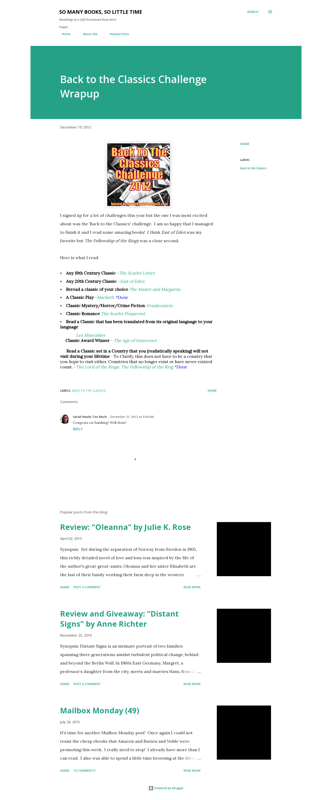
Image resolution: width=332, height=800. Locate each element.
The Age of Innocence (135, 340)
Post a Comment (87, 587)
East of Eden (132, 281)
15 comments (84, 771)
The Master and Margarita (154, 289)
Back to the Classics (253, 168)
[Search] (252, 11)
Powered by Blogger (166, 788)
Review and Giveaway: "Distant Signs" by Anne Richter (119, 619)
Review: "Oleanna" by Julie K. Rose (125, 527)
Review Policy (117, 34)
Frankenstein (160, 305)
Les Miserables (90, 335)
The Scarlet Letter (137, 273)
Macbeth (105, 297)
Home (63, 34)
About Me (87, 34)
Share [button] (244, 144)
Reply (78, 429)
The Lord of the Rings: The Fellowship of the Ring (124, 366)
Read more (192, 587)
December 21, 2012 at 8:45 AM (132, 417)
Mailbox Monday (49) (99, 710)
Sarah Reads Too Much (90, 417)
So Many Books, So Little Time (100, 11)
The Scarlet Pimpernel (123, 313)
